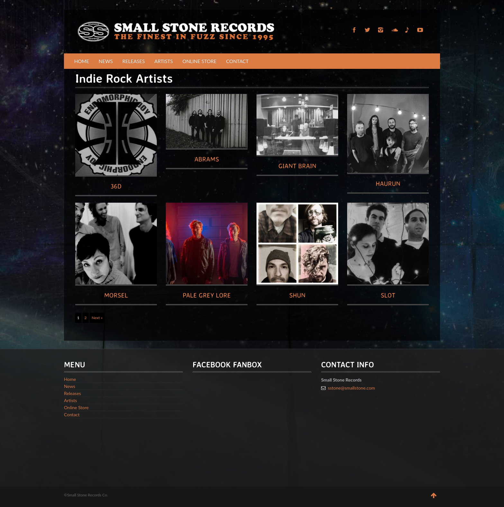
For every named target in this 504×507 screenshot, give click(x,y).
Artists (163, 61)
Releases (133, 61)
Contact (237, 61)
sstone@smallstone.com (351, 388)
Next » (97, 317)
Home (81, 61)
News (106, 61)
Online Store (200, 61)
